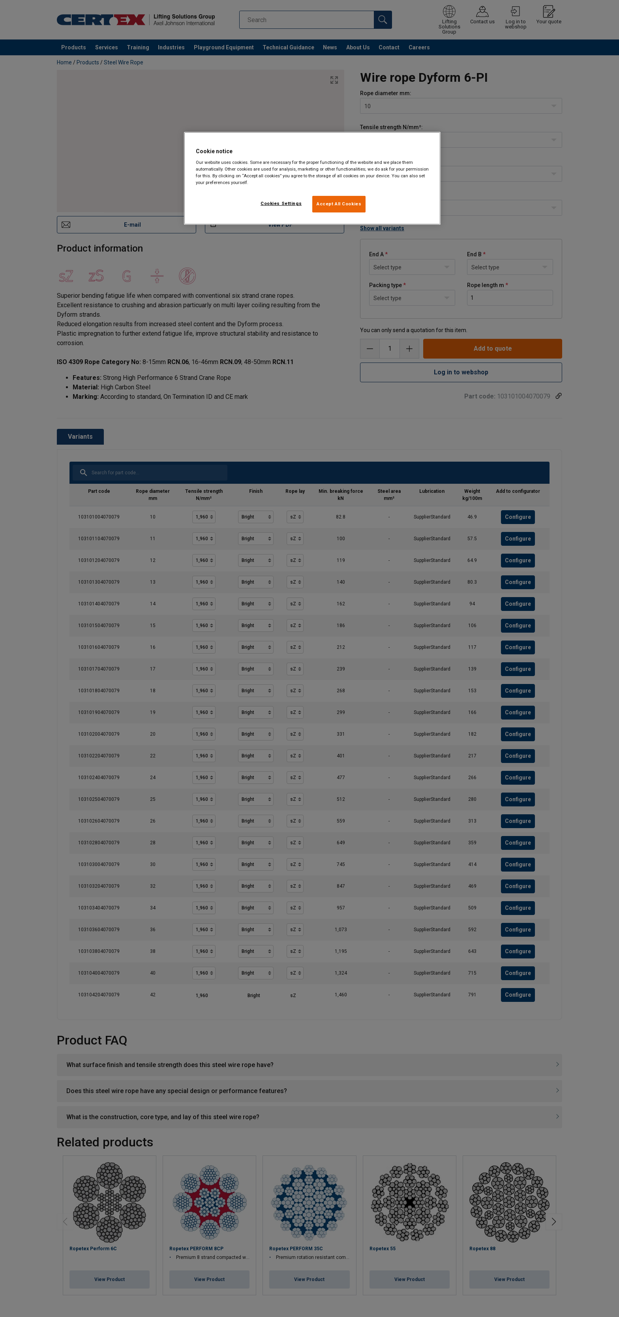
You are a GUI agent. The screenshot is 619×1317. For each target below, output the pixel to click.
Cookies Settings (281, 203)
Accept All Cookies (339, 204)
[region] (312, 178)
